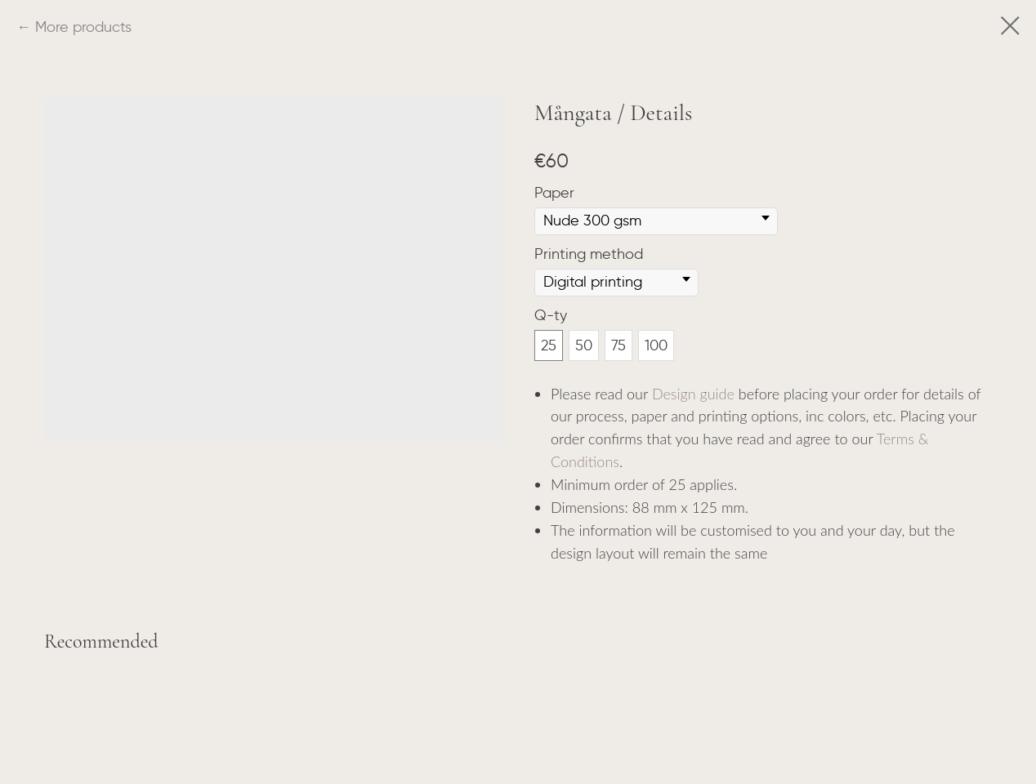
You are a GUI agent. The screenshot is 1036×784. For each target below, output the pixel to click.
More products (83, 27)
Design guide (693, 394)
